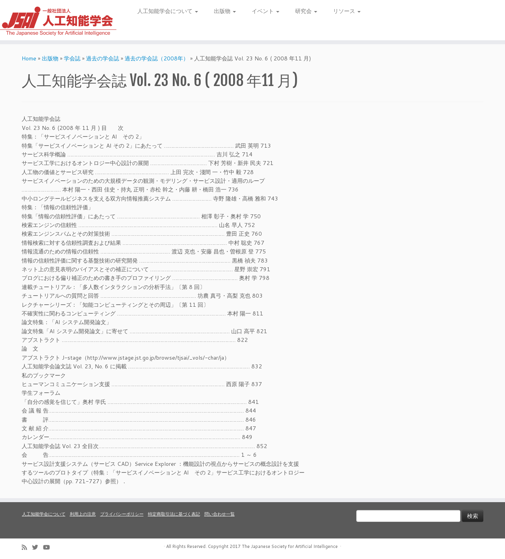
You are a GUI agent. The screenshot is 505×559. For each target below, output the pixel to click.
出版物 (225, 11)
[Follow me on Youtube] (49, 547)
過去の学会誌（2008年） (157, 58)
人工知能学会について (167, 11)
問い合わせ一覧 (219, 514)
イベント (265, 11)
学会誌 (72, 58)
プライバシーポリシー (122, 514)
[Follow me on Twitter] (37, 547)
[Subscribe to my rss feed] (27, 547)
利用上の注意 (83, 514)
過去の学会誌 (102, 58)
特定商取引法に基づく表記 (174, 514)
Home (29, 58)
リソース (347, 11)
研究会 (306, 11)
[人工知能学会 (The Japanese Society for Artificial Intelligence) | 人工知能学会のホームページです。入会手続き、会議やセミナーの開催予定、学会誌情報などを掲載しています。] (58, 20)
